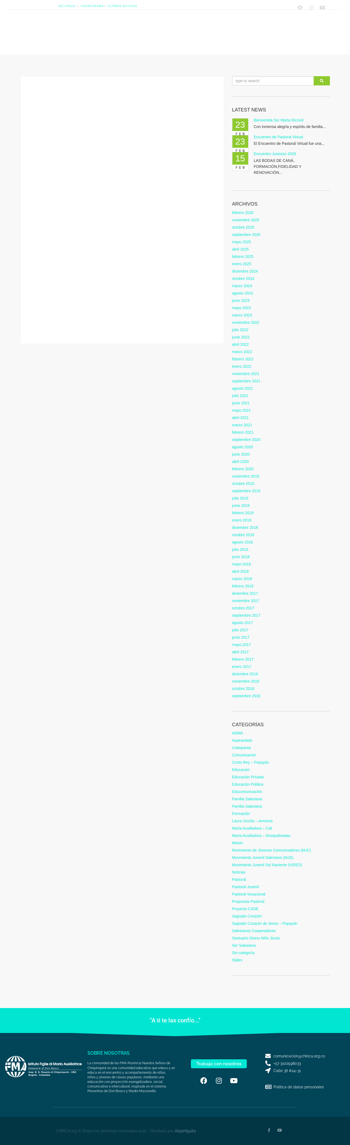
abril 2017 (240, 652)
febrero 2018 (243, 586)
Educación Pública (247, 784)
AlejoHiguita (185, 1131)
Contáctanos (247, 29)
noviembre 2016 (245, 681)
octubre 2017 (243, 608)
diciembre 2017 (245, 593)
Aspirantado (242, 740)
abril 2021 (240, 417)
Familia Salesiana (247, 799)
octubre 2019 (243, 483)
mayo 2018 (241, 564)
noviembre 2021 (245, 374)
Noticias (239, 872)
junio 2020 (241, 454)
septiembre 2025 (246, 234)
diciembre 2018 (245, 527)
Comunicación (244, 755)
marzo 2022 (242, 352)
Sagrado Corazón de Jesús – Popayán (265, 923)
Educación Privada (248, 777)
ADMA (237, 733)
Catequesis (241, 748)
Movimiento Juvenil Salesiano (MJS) (263, 857)
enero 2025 (241, 264)
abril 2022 (240, 344)
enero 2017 (241, 666)
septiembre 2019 (246, 491)
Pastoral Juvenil (245, 887)
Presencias (154, 29)
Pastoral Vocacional (249, 894)
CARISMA (121, 29)
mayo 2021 (241, 410)
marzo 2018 (242, 579)
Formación (241, 813)
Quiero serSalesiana (186, 29)
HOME (68, 29)
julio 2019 (240, 498)
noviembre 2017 (245, 601)
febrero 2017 (243, 659)
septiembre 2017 (246, 615)
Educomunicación (247, 791)
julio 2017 (240, 630)
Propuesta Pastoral (248, 901)
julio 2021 (240, 396)
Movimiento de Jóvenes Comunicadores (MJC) (271, 850)
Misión (237, 843)
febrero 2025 (243, 256)
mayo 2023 (241, 308)
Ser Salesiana (244, 945)
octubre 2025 (243, 227)
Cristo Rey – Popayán (250, 762)
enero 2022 (241, 366)
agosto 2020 (242, 447)
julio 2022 (240, 330)
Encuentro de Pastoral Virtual (278, 137)
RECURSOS (66, 6)
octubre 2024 (243, 278)
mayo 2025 (241, 242)
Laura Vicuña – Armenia (252, 821)
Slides (237, 960)
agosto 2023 (242, 293)
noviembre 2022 (245, 322)
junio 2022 (241, 337)
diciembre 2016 (245, 674)
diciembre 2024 (245, 271)
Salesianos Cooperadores (254, 931)
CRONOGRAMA (92, 6)
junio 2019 (241, 505)
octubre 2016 (243, 688)
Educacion (241, 769)
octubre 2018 (243, 535)
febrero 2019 (243, 513)
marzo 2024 (242, 286)
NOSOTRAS (92, 29)
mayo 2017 (241, 644)
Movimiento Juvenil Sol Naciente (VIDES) (267, 865)
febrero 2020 (243, 469)
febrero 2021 (243, 432)
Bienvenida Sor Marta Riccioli (279, 120)
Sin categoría (243, 953)
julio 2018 (240, 549)
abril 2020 (240, 461)
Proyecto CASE (245, 909)
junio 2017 (241, 637)
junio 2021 (241, 403)
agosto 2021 (242, 388)
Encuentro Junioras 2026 (275, 154)
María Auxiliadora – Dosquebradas (261, 835)
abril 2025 (240, 249)
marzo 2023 (242, 315)
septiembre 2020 (246, 439)
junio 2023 (241, 300)
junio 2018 (241, 557)
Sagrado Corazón (247, 916)
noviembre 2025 (245, 220)
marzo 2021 (242, 425)
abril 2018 (240, 571)
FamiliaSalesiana (215, 29)
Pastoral (239, 879)
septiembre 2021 (246, 381)
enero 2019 (241, 520)
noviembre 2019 (245, 476)
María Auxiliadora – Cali (252, 828)
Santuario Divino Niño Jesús (256, 938)
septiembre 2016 (246, 696)
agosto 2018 (242, 542)
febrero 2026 (243, 212)
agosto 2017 (242, 623)
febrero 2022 (243, 359)
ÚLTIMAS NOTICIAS (122, 6)
